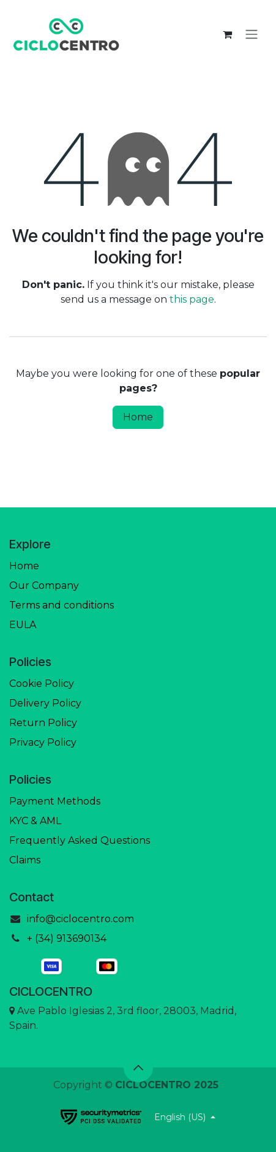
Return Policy (43, 723)
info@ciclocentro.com (80, 919)
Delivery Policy (45, 703)
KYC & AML (35, 821)
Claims (24, 860)
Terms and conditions (61, 605)
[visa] (51, 966)
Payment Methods (54, 801)
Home (138, 417)
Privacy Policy (42, 742)
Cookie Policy (41, 683)
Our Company (44, 585)
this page (192, 299)
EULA (22, 625)
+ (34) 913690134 (66, 938)
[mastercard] (138, 966)
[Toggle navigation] (251, 34)
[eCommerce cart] (227, 34)
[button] (138, 1067)
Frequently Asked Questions (79, 840)
